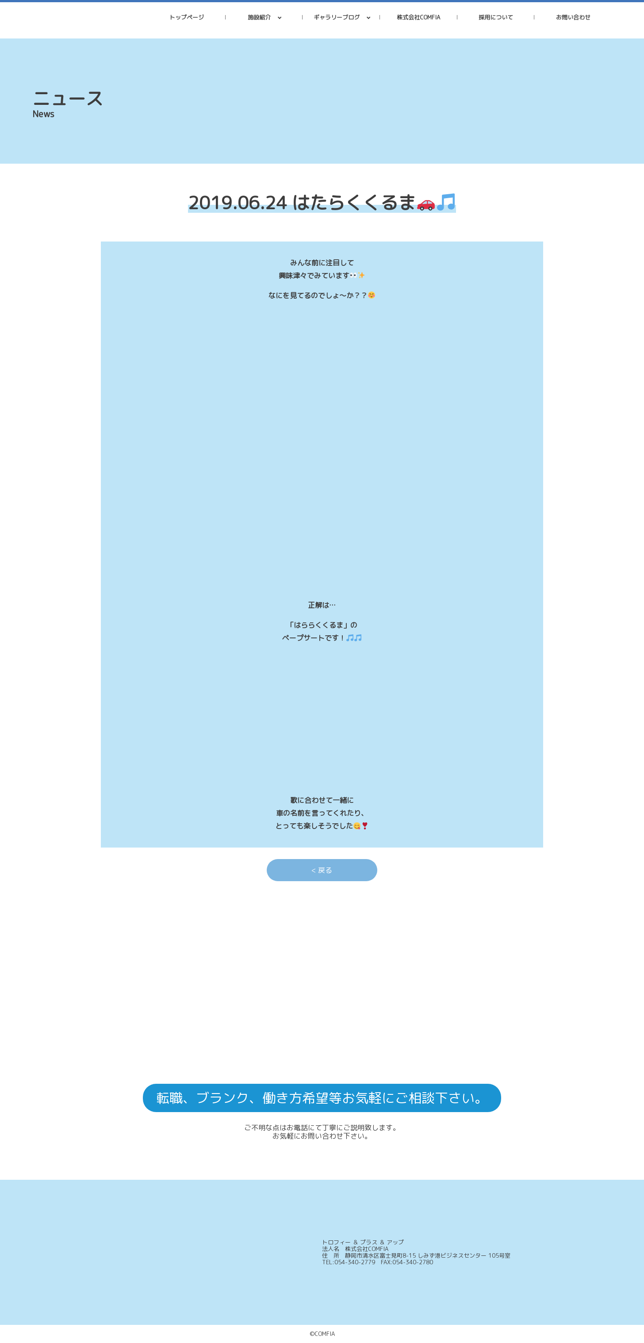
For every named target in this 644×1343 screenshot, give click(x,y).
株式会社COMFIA (418, 17)
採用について (496, 17)
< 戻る (321, 870)
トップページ (186, 17)
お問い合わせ (573, 17)
